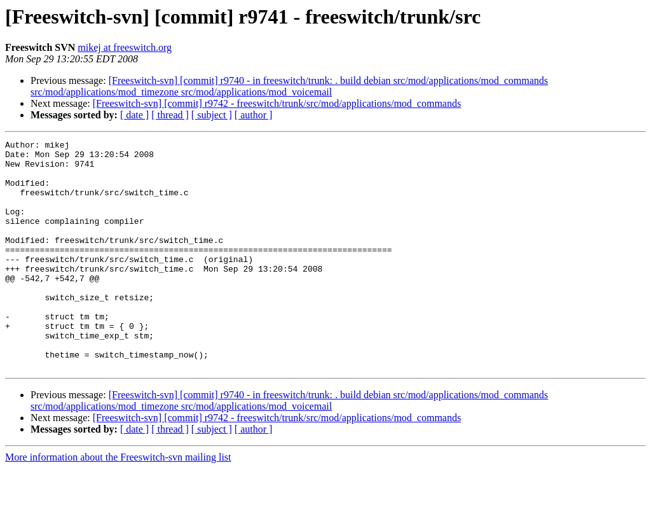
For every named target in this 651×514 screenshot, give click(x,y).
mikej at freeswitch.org (125, 47)
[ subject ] (211, 114)
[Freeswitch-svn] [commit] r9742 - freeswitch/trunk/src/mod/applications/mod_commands (277, 103)
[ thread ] (170, 114)
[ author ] (254, 114)
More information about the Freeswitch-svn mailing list (118, 502)
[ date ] (134, 114)
